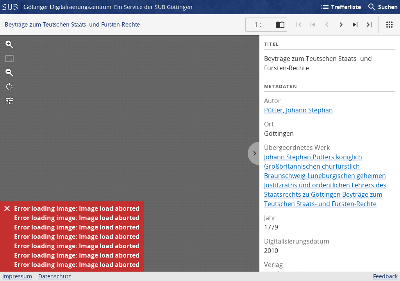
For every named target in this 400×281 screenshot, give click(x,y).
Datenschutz (54, 276)
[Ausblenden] (7, 208)
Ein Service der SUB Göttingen (153, 7)
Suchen (382, 7)
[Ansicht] (389, 24)
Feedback (385, 276)
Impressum (17, 276)
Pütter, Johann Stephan (298, 110)
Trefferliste (340, 7)
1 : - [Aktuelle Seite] (259, 24)
